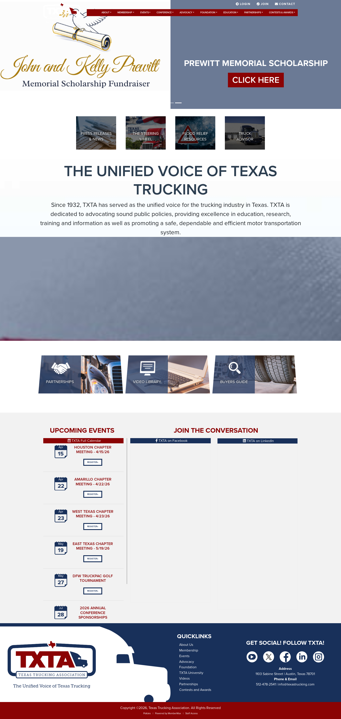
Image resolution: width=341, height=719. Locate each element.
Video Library (147, 381)
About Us (186, 645)
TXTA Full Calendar (84, 441)
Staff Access (191, 713)
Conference (164, 12)
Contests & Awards (281, 12)
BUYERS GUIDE (234, 381)
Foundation (207, 12)
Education (229, 12)
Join (263, 4)
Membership (124, 12)
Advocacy (186, 12)
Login (243, 4)
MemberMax (174, 713)
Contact (285, 4)
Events (144, 12)
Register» (92, 462)
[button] (25, 54)
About (105, 12)
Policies (147, 713)
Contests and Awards (195, 690)
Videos (184, 678)
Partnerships (252, 12)
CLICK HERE (255, 80)
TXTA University (191, 673)
